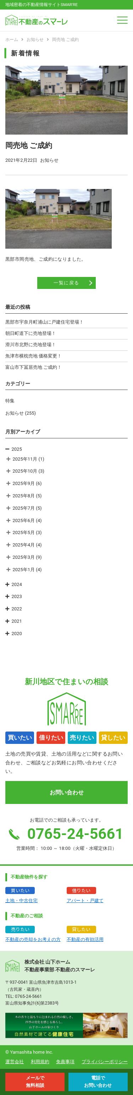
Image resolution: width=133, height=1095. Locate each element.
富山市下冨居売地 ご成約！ (33, 367)
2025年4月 (24, 545)
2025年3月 (24, 557)
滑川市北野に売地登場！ (30, 344)
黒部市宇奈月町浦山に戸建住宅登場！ (44, 322)
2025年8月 (24, 495)
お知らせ (14, 413)
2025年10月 (25, 471)
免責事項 (65, 1061)
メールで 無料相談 (35, 1081)
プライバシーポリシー (105, 1061)
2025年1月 (24, 569)
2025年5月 (24, 532)
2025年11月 (25, 459)
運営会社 (14, 1061)
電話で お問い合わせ (98, 1081)
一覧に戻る (66, 282)
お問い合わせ (67, 792)
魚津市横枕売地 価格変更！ (33, 356)
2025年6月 (24, 520)
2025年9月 (24, 483)
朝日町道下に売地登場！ (30, 333)
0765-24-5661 (28, 996)
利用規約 (40, 1061)
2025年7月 (24, 508)
